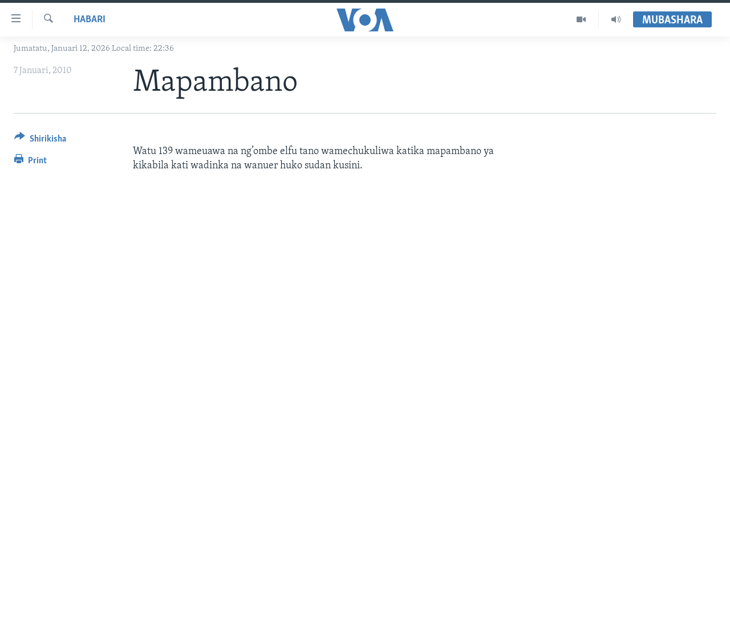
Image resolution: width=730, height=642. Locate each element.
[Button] (40, 140)
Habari (90, 19)
